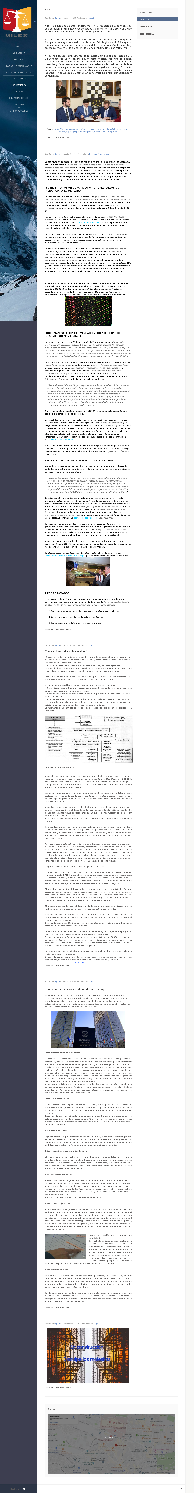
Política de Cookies (18, 111)
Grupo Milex (18, 53)
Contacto (18, 92)
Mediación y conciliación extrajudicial (18, 73)
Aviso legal (18, 104)
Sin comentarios (63, 138)
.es (18, 21)
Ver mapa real (111, 1437)
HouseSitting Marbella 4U (18, 66)
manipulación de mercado (68, 205)
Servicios (18, 59)
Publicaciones (18, 85)
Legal (91, 18)
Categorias (145, 19)
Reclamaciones (18, 79)
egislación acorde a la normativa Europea (66, 555)
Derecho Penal (96, 154)
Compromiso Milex (18, 98)
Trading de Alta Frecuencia (60, 439)
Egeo (57, 18)
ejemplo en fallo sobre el (88, 518)
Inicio (18, 47)
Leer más (49, 138)
